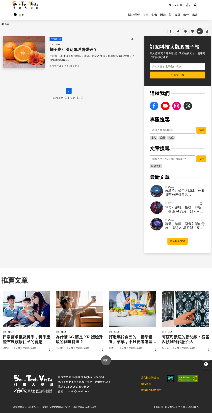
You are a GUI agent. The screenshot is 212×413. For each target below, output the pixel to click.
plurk (185, 31)
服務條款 (146, 383)
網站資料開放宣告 (151, 390)
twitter (178, 31)
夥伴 (186, 15)
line (191, 31)
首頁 (5, 24)
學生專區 (175, 15)
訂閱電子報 (177, 75)
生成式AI (156, 166)
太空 (171, 137)
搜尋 (201, 130)
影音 (154, 15)
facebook (170, 31)
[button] (195, 5)
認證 (195, 15)
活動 (163, 15)
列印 (207, 31)
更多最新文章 (178, 241)
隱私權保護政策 (150, 377)
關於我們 (134, 15)
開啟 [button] (106, 360)
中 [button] (199, 31)
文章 (146, 15)
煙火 (153, 137)
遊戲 (162, 137)
